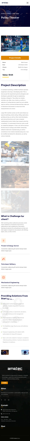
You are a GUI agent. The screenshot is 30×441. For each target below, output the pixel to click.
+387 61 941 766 (6, 413)
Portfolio (9, 13)
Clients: (4, 67)
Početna (3, 13)
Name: (4, 62)
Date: (3, 64)
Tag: (3, 69)
